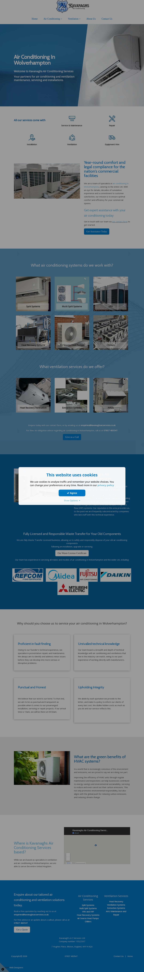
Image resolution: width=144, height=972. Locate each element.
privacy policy (106, 485)
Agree (72, 493)
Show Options (72, 500)
